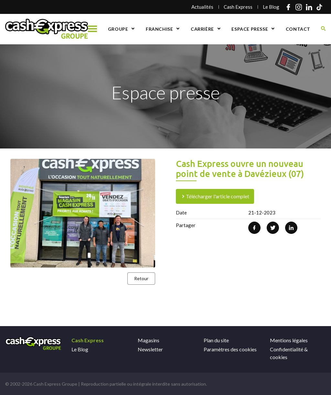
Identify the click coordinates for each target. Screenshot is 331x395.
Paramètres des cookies (230, 349)
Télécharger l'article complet (215, 196)
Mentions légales (289, 340)
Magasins (148, 340)
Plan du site (216, 340)
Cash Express (238, 7)
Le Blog (271, 7)
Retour (141, 278)
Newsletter (150, 349)
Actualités (202, 7)
